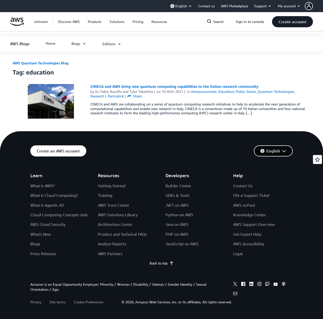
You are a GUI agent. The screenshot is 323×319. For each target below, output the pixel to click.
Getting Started (111, 185)
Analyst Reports (112, 243)
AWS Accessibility (248, 243)
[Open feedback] (317, 159)
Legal (238, 253)
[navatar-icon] (309, 6)
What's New (40, 234)
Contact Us (243, 185)
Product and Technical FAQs (122, 234)
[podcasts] (284, 284)
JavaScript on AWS (182, 243)
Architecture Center (115, 224)
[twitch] (267, 284)
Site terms (57, 302)
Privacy (35, 302)
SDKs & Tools (178, 195)
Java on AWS (177, 224)
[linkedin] (251, 284)
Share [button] (134, 96)
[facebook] (243, 284)
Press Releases (43, 253)
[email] (235, 294)
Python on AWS (179, 214)
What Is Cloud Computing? (54, 195)
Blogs (35, 243)
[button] (314, 6)
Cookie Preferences (88, 302)
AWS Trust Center (113, 205)
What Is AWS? (42, 185)
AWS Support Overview (254, 224)
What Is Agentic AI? (47, 205)
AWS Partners (110, 253)
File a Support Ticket (251, 195)
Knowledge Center (249, 214)
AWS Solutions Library (118, 214)
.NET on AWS (177, 205)
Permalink (116, 96)
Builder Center (178, 185)
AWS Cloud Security (48, 224)
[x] (235, 284)
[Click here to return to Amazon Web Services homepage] (17, 24)
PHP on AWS (177, 234)
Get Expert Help (247, 234)
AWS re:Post (244, 205)
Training (105, 195)
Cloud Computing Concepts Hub (59, 214)
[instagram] (259, 284)
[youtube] (276, 284)
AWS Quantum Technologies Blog (40, 63)
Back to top (162, 263)
